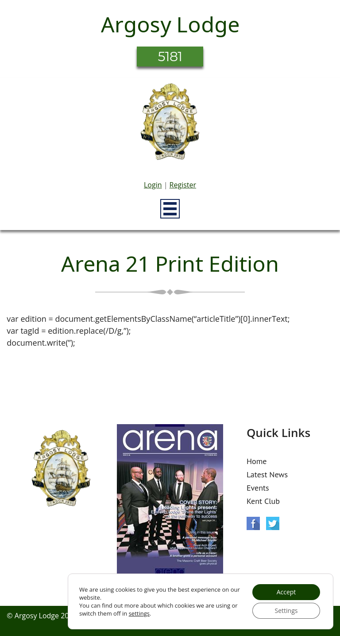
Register (183, 185)
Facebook (253, 523)
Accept (286, 592)
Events (258, 488)
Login (153, 185)
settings (139, 613)
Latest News (267, 474)
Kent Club (263, 501)
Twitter (272, 523)
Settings (286, 610)
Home (257, 461)
